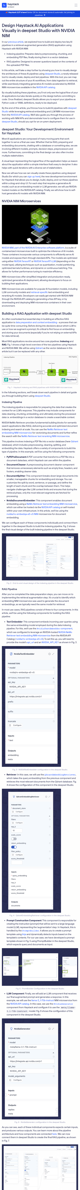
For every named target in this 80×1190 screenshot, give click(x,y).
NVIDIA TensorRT (22, 261)
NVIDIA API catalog (45, 87)
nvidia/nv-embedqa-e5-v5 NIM (22, 514)
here (54, 1134)
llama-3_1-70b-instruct (42, 1000)
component (54, 628)
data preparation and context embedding (36, 322)
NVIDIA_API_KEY (50, 642)
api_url (30, 642)
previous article (16, 41)
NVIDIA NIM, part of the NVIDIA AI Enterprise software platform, (33, 247)
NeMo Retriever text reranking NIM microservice (45, 436)
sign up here (34, 176)
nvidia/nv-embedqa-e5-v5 (29, 639)
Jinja (24, 934)
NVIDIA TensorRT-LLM (45, 261)
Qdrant (39, 348)
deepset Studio (52, 73)
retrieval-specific (39, 292)
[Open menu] (76, 5)
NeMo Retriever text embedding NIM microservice (52, 504)
